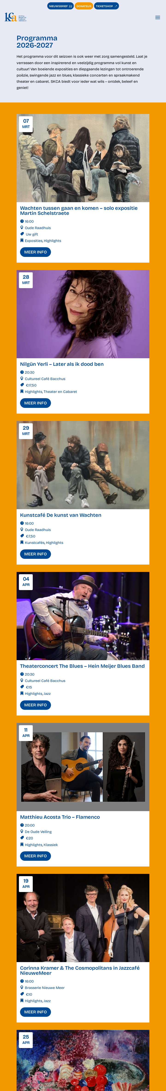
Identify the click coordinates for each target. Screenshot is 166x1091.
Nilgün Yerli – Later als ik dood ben (62, 364)
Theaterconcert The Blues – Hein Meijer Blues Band (82, 666)
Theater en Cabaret (60, 391)
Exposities (33, 241)
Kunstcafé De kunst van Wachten (60, 515)
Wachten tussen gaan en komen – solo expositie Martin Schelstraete (79, 210)
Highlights (52, 241)
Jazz (47, 693)
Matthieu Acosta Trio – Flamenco (60, 817)
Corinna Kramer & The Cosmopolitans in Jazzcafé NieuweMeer (80, 970)
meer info (35, 252)
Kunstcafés (34, 542)
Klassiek (51, 845)
